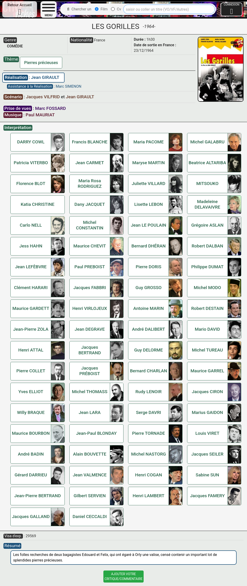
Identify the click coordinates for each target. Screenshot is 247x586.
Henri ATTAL (30, 350)
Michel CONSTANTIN (89, 225)
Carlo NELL (31, 225)
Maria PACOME (148, 142)
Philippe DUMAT (207, 266)
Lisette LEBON (148, 204)
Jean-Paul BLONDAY (96, 433)
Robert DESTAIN (207, 308)
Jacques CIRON (207, 391)
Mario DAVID (207, 329)
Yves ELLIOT (31, 391)
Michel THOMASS (89, 391)
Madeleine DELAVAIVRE (207, 204)
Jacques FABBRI (89, 287)
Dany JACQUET (89, 204)
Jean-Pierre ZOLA (30, 329)
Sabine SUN (207, 475)
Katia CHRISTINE (37, 204)
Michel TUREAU (207, 350)
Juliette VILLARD (148, 183)
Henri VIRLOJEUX (89, 308)
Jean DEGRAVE (89, 329)
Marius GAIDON (207, 412)
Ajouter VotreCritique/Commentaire (123, 576)
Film (101, 9)
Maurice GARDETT (30, 308)
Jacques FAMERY (207, 495)
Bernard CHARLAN (148, 370)
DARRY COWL (30, 142)
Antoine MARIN (148, 308)
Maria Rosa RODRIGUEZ (90, 183)
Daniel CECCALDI (90, 516)
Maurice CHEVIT (89, 246)
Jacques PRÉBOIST (89, 370)
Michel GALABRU (207, 142)
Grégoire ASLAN (207, 225)
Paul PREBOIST (89, 266)
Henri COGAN (148, 475)
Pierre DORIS (148, 266)
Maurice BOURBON (30, 433)
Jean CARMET (89, 162)
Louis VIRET (207, 433)
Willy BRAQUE (31, 412)
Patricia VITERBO (31, 162)
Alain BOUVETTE (89, 454)
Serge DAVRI (148, 412)
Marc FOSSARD (50, 108)
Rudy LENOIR (149, 391)
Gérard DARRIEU (31, 475)
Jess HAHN (30, 246)
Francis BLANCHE (89, 142)
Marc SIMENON (68, 86)
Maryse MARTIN (148, 162)
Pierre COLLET (30, 370)
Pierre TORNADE (148, 433)
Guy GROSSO (149, 287)
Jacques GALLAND (31, 516)
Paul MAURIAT (40, 114)
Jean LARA (90, 412)
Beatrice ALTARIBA (207, 162)
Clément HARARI (31, 287)
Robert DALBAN (207, 246)
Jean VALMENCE (90, 475)
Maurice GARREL (207, 370)
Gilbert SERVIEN (90, 495)
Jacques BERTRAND (89, 350)
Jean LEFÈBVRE (31, 266)
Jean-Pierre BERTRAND (37, 495)
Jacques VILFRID (43, 96)
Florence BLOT (30, 183)
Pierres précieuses (41, 62)
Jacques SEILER (207, 454)
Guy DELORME (148, 350)
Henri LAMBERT (148, 495)
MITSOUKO (207, 183)
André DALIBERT (148, 329)
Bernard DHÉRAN (148, 246)
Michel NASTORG (148, 454)
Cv (116, 9)
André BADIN (31, 454)
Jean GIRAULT (45, 77)
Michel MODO (207, 287)
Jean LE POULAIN (148, 225)
